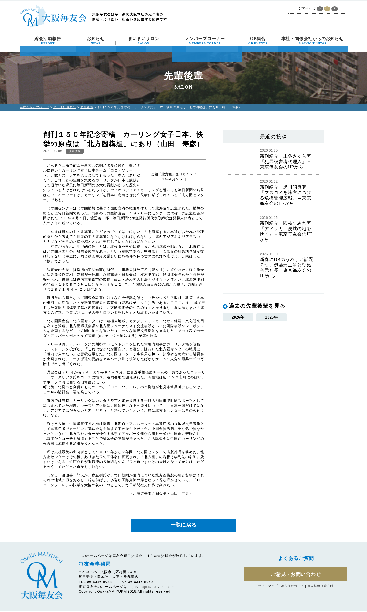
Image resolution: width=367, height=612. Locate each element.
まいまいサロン (143, 41)
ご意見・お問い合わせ (295, 578)
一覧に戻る (183, 526)
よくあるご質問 (295, 560)
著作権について (292, 589)
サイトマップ (268, 589)
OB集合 (258, 41)
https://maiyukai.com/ (158, 588)
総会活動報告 (47, 41)
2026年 (238, 317)
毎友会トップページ (34, 107)
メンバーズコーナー (205, 41)
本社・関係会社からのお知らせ (312, 41)
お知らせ (96, 41)
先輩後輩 (86, 107)
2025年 (271, 317)
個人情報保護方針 (320, 589)
